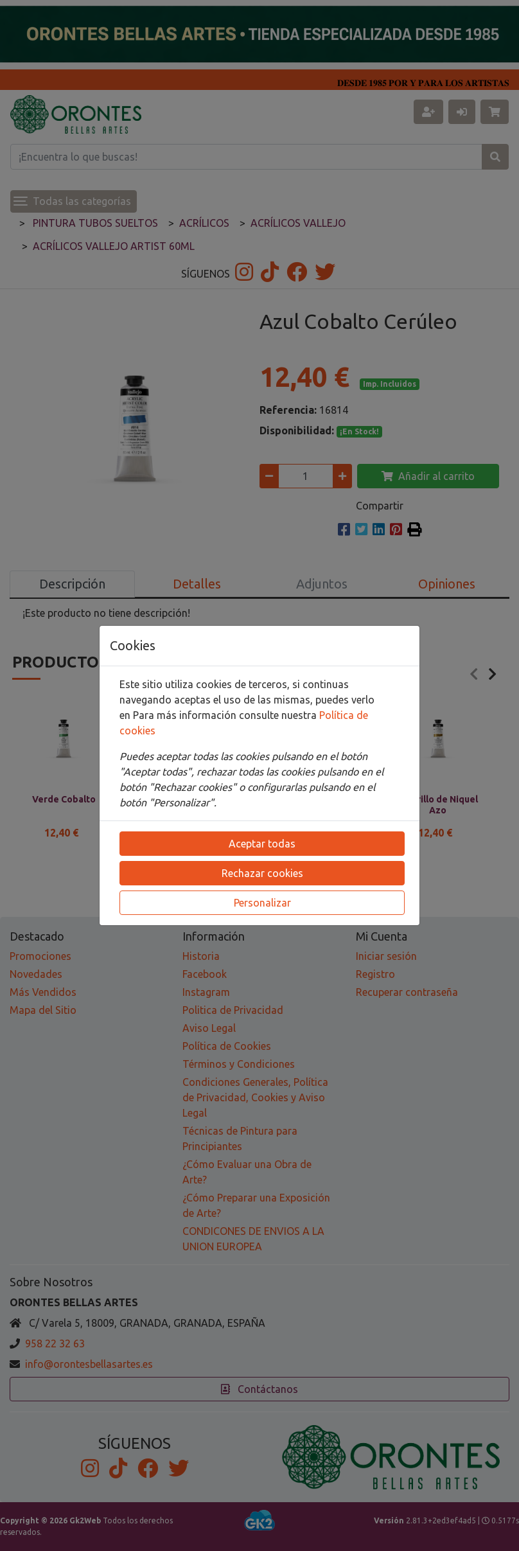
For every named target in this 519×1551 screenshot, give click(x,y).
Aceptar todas (262, 843)
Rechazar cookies (262, 873)
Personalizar (262, 902)
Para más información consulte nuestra (226, 715)
